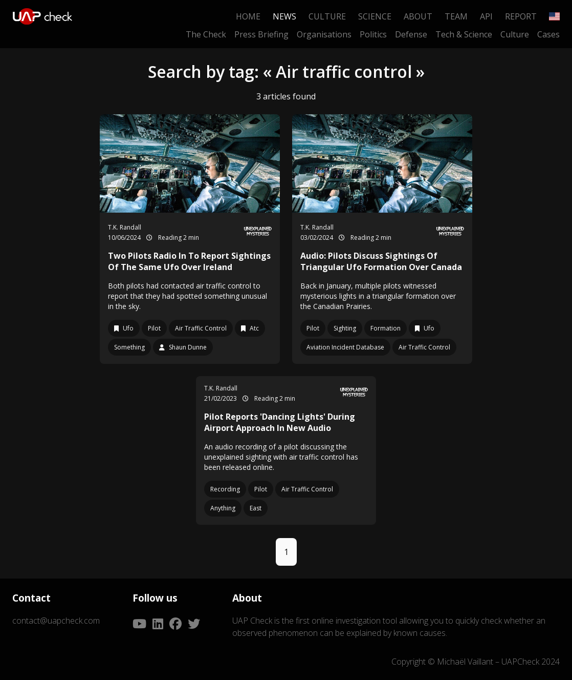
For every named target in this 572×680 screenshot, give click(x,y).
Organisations (324, 34)
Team (456, 16)
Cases (548, 34)
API (486, 16)
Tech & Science (463, 34)
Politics (373, 34)
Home (248, 16)
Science (374, 16)
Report (521, 16)
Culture (327, 16)
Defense (411, 34)
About (418, 16)
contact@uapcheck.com (56, 620)
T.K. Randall (124, 227)
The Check (206, 34)
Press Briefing (261, 34)
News (284, 16)
